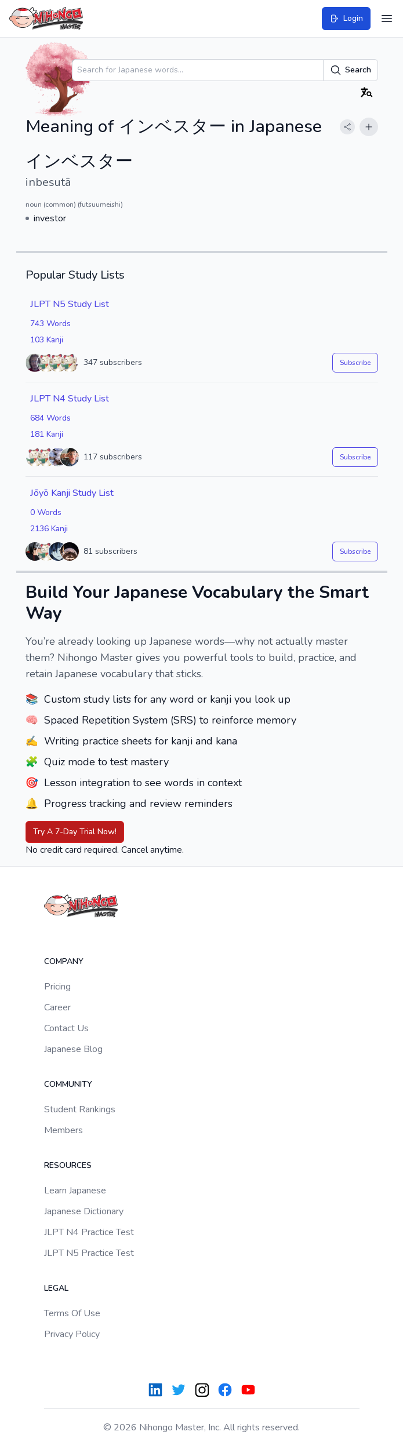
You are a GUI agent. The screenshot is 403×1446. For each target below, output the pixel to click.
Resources (68, 1165)
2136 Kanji (49, 528)
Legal (56, 1288)
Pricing (57, 986)
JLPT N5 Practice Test (89, 1253)
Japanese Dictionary (84, 1211)
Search (350, 70)
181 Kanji (46, 434)
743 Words (50, 323)
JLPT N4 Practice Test (89, 1232)
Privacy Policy (72, 1334)
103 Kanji (46, 339)
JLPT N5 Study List (69, 304)
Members (63, 1130)
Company (63, 961)
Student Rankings (79, 1109)
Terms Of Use (72, 1313)
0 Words (45, 512)
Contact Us (66, 1028)
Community (68, 1084)
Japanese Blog (73, 1049)
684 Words (50, 417)
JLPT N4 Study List (69, 398)
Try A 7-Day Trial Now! (75, 831)
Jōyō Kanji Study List (72, 493)
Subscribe (355, 362)
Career (57, 1007)
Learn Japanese (75, 1190)
